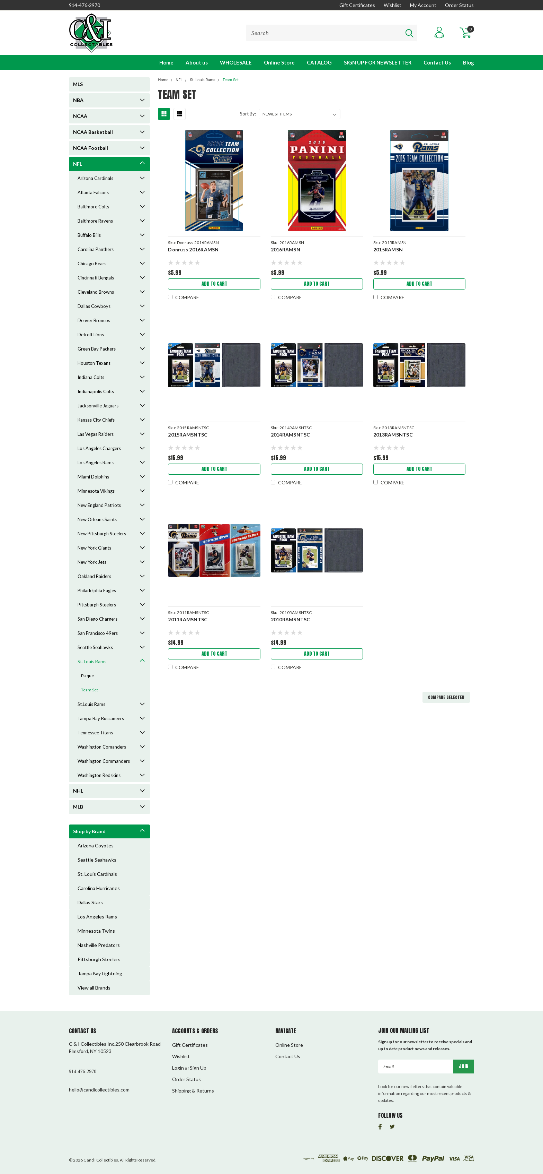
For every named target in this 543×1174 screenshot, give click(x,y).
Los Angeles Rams (96, 462)
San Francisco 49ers (98, 633)
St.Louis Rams (91, 704)
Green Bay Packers (97, 349)
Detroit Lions (91, 334)
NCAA (80, 116)
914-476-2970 (84, 5)
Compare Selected (446, 697)
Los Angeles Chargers (99, 448)
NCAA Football (90, 148)
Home (166, 62)
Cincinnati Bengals (96, 277)
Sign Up (198, 1068)
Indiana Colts (91, 377)
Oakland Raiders (94, 576)
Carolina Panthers (96, 249)
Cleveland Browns (96, 292)
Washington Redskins (99, 775)
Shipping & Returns (193, 1091)
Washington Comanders (102, 747)
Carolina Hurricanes (99, 888)
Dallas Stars (90, 902)
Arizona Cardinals (95, 178)
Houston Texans (94, 363)
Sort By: (248, 113)
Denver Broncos (94, 320)
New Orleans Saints (97, 519)
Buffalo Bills (89, 235)
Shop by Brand (89, 831)
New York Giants (94, 548)
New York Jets (92, 562)
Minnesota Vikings (96, 491)
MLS (78, 84)
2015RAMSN (388, 249)
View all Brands (94, 988)
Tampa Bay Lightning (100, 973)
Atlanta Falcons (93, 192)
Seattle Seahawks (95, 647)
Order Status (459, 5)
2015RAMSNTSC (187, 435)
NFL (77, 164)
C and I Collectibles (100, 1160)
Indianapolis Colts (96, 391)
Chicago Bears (92, 263)
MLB (78, 807)
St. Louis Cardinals (97, 874)
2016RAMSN (285, 249)
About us (197, 62)
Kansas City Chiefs (96, 420)
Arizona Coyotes (96, 845)
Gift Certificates (357, 5)
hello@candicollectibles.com (99, 1090)
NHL (78, 791)
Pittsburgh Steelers (97, 604)
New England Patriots (99, 505)
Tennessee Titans (95, 732)
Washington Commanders (104, 761)
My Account (423, 5)
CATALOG (319, 62)
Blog (468, 62)
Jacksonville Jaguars (98, 405)
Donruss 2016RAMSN (193, 249)
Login (178, 1068)
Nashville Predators (99, 945)
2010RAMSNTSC (290, 619)
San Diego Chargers (97, 619)
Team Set (89, 689)
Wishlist (392, 5)
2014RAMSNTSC (290, 435)
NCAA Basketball (93, 132)
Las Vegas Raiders (96, 434)
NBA (78, 100)
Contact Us (437, 62)
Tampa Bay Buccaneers (101, 718)
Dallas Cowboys (94, 306)
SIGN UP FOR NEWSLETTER (377, 62)
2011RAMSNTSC (187, 619)
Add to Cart (214, 283)
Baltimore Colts (93, 206)
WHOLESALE (236, 62)
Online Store (279, 62)
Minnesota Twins (96, 931)
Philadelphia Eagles (97, 590)
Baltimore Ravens (95, 221)
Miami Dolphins (93, 477)
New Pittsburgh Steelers (102, 533)
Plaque (87, 675)
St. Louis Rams (92, 661)
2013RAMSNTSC (393, 435)
